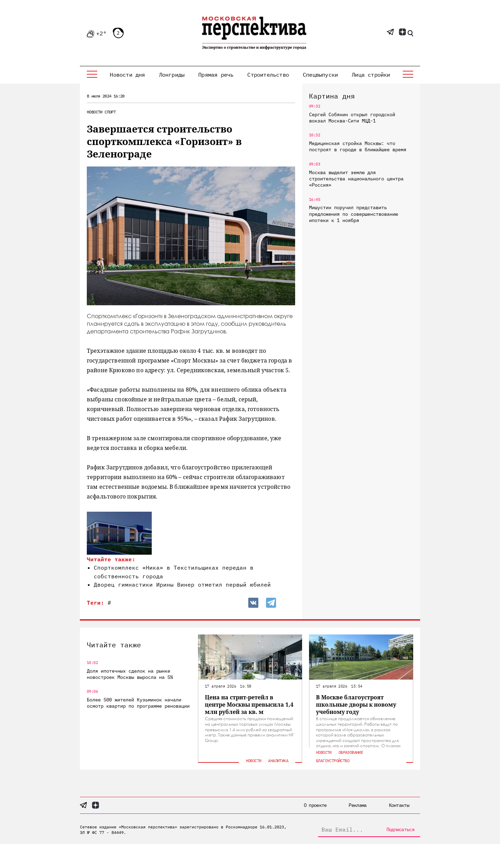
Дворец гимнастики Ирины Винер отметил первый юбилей (182, 584)
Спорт (110, 111)
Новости (94, 111)
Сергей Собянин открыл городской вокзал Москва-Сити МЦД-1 (352, 117)
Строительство (268, 74)
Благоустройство (332, 760)
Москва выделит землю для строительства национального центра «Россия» (356, 178)
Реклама (357, 805)
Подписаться (400, 829)
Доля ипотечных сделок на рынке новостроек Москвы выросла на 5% (130, 674)
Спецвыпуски (320, 74)
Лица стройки (371, 74)
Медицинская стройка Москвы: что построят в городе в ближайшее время (357, 146)
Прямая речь (215, 74)
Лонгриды (172, 74)
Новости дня (127, 74)
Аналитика (278, 760)
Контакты (399, 805)
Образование (351, 752)
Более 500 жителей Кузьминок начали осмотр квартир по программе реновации (138, 703)
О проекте (315, 805)
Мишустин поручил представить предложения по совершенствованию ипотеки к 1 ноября (353, 213)
